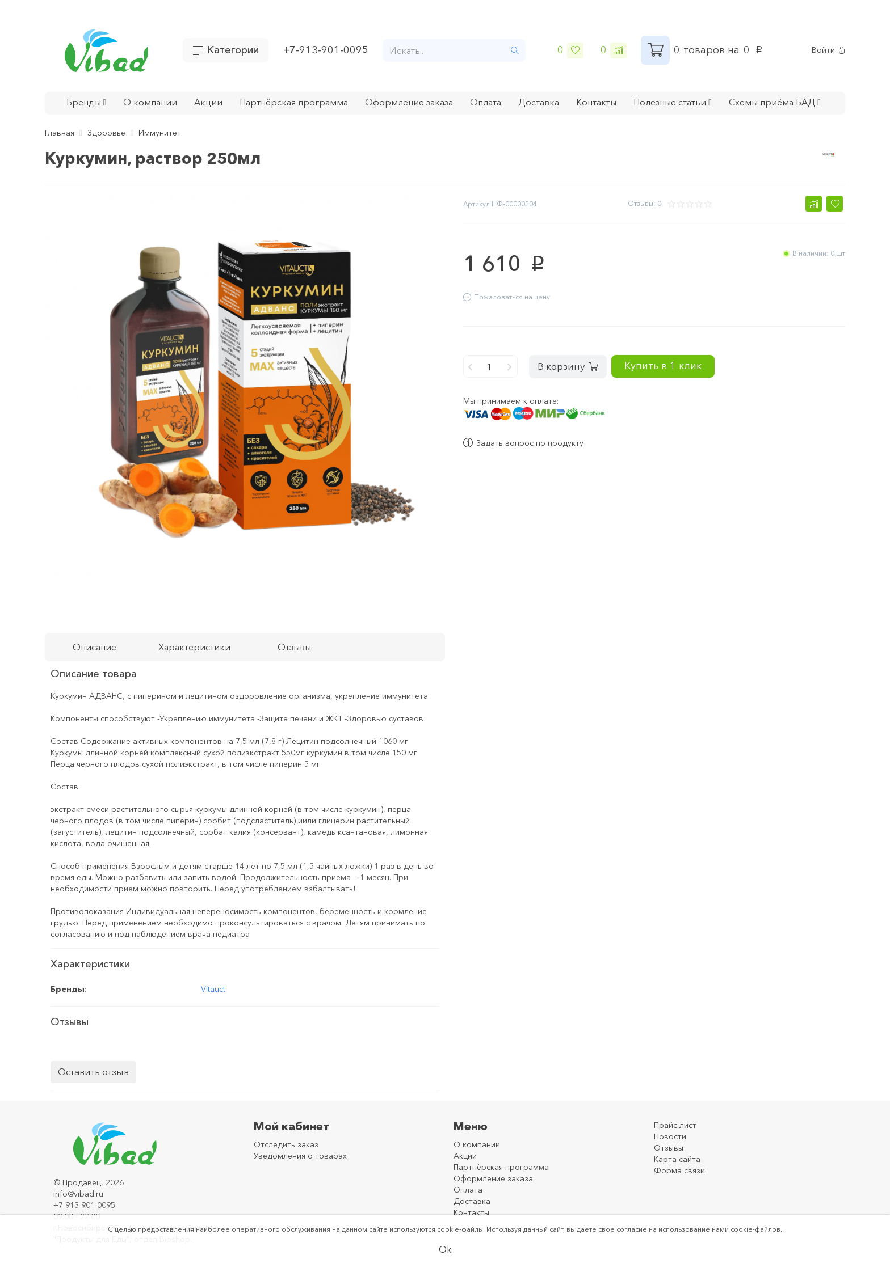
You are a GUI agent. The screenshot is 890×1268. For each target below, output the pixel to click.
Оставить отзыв (93, 1071)
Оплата (485, 102)
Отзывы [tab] (294, 647)
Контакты (596, 102)
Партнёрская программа (294, 102)
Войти (828, 50)
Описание (94, 647)
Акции (208, 102)
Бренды (86, 102)
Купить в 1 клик (696, 359)
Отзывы (668, 1148)
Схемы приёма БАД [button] (775, 102)
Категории (233, 50)
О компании (150, 102)
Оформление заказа (409, 102)
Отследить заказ (286, 1144)
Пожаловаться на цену (506, 297)
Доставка (538, 102)
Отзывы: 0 (644, 203)
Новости (670, 1136)
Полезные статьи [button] (672, 102)
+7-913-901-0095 (325, 50)
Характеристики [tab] (194, 647)
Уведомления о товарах (300, 1156)
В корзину (573, 359)
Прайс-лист (675, 1125)
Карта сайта (677, 1159)
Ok (445, 1249)
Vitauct (213, 989)
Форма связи (679, 1170)
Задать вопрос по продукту (523, 436)
